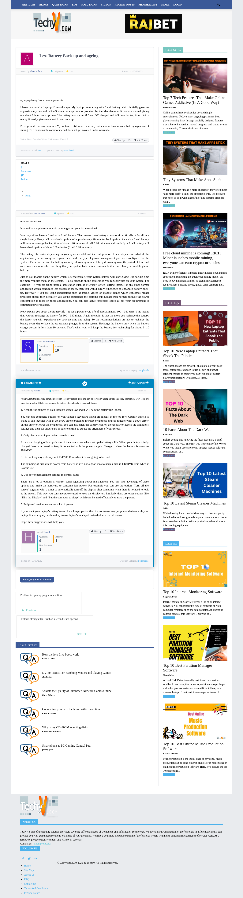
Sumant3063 (49, 341)
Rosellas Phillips (170, 753)
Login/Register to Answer (37, 579)
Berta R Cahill (48, 658)
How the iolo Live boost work (60, 654)
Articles (29, 4)
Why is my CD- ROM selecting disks (65, 727)
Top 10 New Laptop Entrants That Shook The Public (190, 353)
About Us (29, 874)
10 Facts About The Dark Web (187, 429)
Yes (39, 150)
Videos (106, 4)
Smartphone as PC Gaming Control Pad (66, 745)
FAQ (26, 879)
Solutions (89, 4)
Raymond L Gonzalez (51, 731)
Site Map (29, 870)
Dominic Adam (170, 107)
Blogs (43, 4)
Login (177, 4)
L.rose (166, 361)
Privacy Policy (32, 893)
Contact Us (30, 883)
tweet (27, 195)
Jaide (165, 508)
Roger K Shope (49, 713)
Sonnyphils (168, 267)
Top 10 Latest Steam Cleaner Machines (194, 503)
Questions (60, 4)
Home (27, 865)
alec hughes (47, 677)
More (165, 4)
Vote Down (140, 140)
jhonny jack (47, 749)
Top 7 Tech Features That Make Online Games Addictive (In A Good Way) (194, 100)
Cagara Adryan (170, 597)
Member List (148, 4)
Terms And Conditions (36, 888)
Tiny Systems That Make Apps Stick (192, 179)
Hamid (46, 532)
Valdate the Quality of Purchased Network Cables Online (77, 691)
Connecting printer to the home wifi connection (71, 709)
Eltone (166, 184)
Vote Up (119, 140)
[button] (218, 4)
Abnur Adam (36, 71)
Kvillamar (167, 434)
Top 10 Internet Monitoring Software (192, 591)
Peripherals (69, 150)
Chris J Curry (48, 695)
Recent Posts (125, 4)
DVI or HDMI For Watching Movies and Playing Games (76, 672)
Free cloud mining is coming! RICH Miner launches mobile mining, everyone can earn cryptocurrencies (192, 258)
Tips (74, 4)
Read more (169, 132)
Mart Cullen (168, 675)
